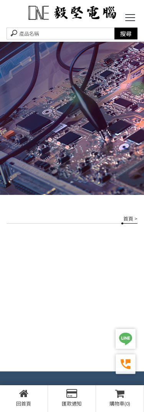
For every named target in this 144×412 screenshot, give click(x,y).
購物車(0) (120, 398)
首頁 (128, 218)
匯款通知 (72, 398)
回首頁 (24, 398)
